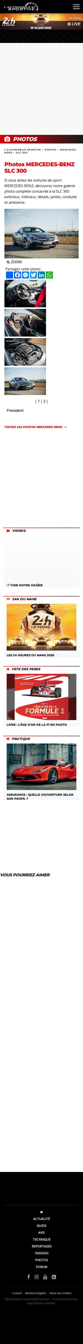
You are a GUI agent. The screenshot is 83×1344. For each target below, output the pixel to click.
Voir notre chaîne (25, 585)
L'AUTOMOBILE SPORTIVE (22, 149)
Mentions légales (35, 1293)
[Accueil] (41, 1212)
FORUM (41, 1267)
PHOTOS (50, 149)
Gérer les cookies (60, 1293)
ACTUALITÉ (41, 1219)
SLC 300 (22, 152)
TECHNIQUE (41, 1239)
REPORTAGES (42, 1246)
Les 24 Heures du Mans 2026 (41, 630)
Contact (17, 1293)
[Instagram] (37, 1276)
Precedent (15, 410)
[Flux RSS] (54, 1276)
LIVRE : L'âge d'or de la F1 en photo (41, 700)
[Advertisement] (41, 88)
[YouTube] (45, 1276)
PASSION (41, 1253)
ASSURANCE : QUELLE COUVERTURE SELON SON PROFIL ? (41, 772)
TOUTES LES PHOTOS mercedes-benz (33, 427)
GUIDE (41, 1226)
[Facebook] (28, 1276)
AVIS (41, 1232)
